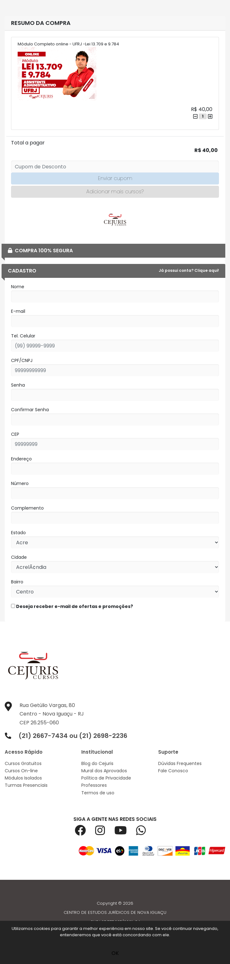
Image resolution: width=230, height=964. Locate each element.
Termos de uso (97, 793)
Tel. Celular (23, 336)
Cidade (19, 557)
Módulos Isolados (23, 778)
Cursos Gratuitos (23, 763)
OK (115, 953)
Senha (18, 385)
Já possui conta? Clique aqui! (189, 270)
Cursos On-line (21, 771)
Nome (17, 286)
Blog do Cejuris (97, 763)
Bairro (17, 582)
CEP (15, 434)
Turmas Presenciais (26, 785)
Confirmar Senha (30, 409)
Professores (94, 785)
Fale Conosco (173, 771)
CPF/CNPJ (21, 360)
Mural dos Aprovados (104, 771)
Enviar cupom (115, 178)
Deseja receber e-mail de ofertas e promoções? (72, 606)
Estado (18, 532)
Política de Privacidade (106, 778)
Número (20, 483)
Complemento (27, 508)
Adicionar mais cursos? (115, 191)
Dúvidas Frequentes (180, 763)
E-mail (18, 311)
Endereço (21, 459)
